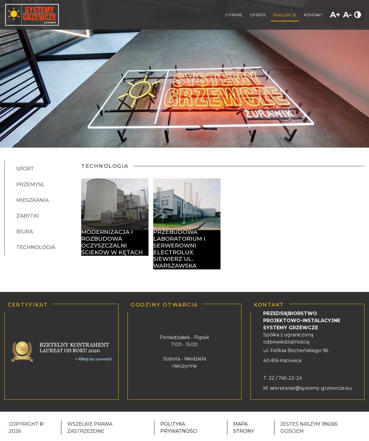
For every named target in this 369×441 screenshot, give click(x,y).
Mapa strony (243, 427)
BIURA (24, 231)
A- (347, 15)
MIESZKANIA (32, 200)
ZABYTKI (27, 216)
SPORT (25, 169)
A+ (335, 15)
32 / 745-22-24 (284, 378)
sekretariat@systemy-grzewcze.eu (311, 388)
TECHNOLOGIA (35, 247)
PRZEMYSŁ (30, 184)
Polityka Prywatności (178, 427)
